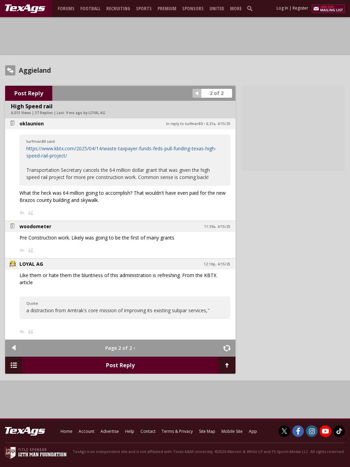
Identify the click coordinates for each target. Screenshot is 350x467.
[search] (251, 8)
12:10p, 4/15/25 (217, 264)
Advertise (109, 431)
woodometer (35, 226)
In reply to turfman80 (184, 123)
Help (129, 431)
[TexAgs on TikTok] (339, 431)
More (236, 8)
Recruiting (118, 8)
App (253, 431)
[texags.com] (25, 8)
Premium (167, 8)
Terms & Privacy (177, 431)
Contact (148, 431)
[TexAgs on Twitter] (284, 431)
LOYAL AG (31, 264)
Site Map (207, 431)
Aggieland (35, 70)
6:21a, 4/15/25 (218, 123)
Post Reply (28, 93)
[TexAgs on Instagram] (312, 431)
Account (86, 431)
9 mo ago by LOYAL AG (85, 112)
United (217, 8)
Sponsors (193, 8)
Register (300, 8)
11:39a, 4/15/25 (217, 226)
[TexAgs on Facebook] (298, 431)
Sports (144, 8)
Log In (282, 8)
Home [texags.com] (66, 431)
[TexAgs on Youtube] (325, 431)
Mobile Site (232, 431)
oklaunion (31, 123)
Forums (66, 8)
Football (90, 8)
